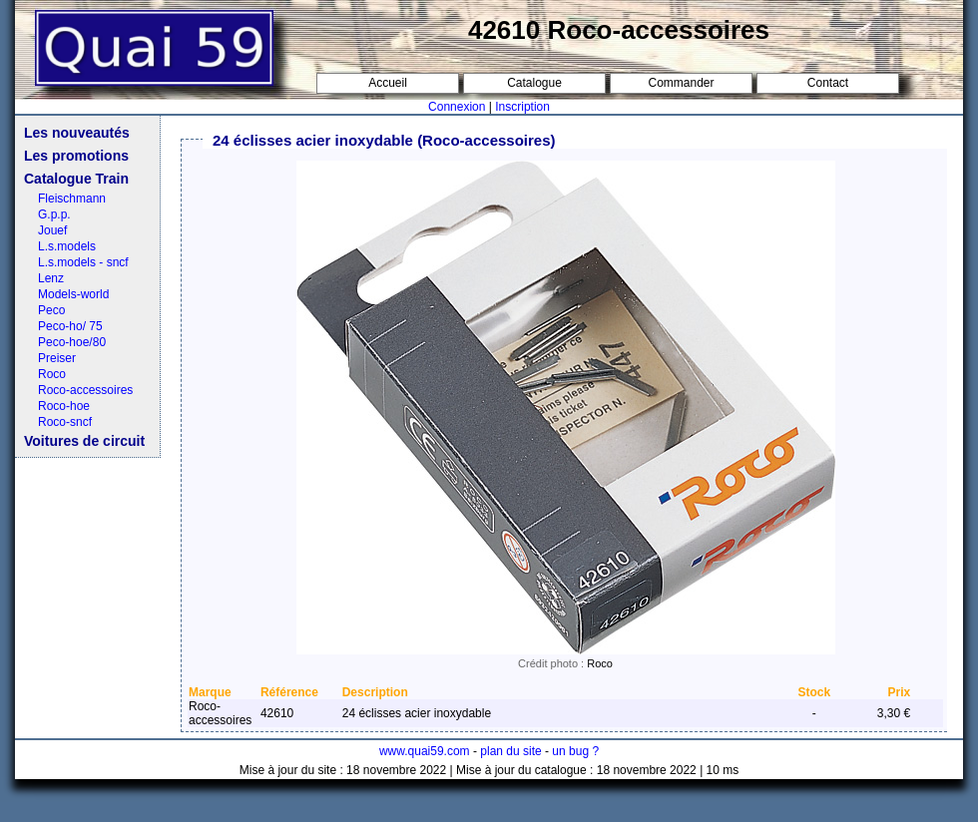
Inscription (522, 107)
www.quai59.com (424, 751)
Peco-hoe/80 (72, 342)
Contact (827, 83)
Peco (51, 310)
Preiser (57, 358)
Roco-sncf (65, 422)
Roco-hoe (64, 406)
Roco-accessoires (85, 390)
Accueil (387, 83)
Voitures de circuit (84, 441)
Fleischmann (72, 199)
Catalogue (534, 83)
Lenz (51, 278)
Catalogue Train (76, 179)
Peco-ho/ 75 (70, 326)
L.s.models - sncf (83, 262)
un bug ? (575, 751)
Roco (52, 374)
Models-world (73, 294)
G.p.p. (54, 214)
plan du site (510, 751)
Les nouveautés (77, 133)
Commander (681, 83)
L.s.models (67, 246)
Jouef (52, 230)
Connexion (456, 107)
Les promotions (76, 156)
